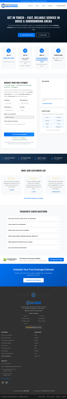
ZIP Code (22, 107)
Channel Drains (4, 345)
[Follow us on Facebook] (2, 382)
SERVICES (31, 5)
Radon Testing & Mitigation (7, 353)
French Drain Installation (6, 335)
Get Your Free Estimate (19, 134)
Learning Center (41, 318)
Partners (64, 396)
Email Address (7, 107)
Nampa (36, 340)
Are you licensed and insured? (33, 247)
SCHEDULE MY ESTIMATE (33, 280)
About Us (26, 316)
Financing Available (5, 356)
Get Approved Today (56, 259)
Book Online (43, 35)
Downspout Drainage (6, 343)
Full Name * (7, 100)
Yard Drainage (4, 350)
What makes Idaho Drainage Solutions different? (33, 236)
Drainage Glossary (26, 321)
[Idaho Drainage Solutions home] (33, 303)
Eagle (36, 345)
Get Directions (47, 103)
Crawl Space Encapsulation (7, 340)
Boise (36, 335)
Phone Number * (24, 100)
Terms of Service (50, 396)
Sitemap (58, 396)
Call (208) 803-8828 (26, 35)
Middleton (37, 350)
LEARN (44, 5)
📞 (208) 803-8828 (60, 5)
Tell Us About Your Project (11, 121)
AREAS (38, 5)
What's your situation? (10, 114)
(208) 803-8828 (8, 58)
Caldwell (36, 343)
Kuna (36, 353)
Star (35, 348)
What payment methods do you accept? (33, 242)
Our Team (41, 316)
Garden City (37, 356)
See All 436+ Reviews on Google (33, 198)
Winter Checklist (41, 321)
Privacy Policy (42, 396)
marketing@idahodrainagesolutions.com (42, 59)
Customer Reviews (25, 318)
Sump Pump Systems (6, 337)
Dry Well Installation (5, 348)
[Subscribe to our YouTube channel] (6, 382)
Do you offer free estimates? (33, 224)
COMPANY (51, 5)
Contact (25, 323)
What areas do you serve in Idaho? (33, 230)
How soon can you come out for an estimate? (33, 218)
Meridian (36, 337)
